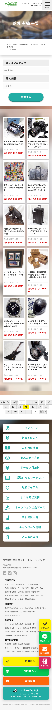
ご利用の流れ (21, 448)
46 (32, 407)
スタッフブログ (22, 632)
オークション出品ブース (25, 507)
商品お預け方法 (22, 458)
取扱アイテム (21, 488)
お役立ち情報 (10, 632)
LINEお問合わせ (40, 608)
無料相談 (30, 681)
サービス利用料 (22, 468)
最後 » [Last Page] (43, 411)
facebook (8, 635)
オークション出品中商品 (14, 624)
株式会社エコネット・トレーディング (24, 560)
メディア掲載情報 (23, 652)
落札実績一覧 (21, 517)
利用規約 (26, 648)
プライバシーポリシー (13, 648)
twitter (24, 635)
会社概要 (8, 644)
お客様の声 (35, 592)
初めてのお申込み (11, 608)
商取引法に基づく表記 (21, 644)
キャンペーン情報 (23, 527)
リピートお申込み (26, 608)
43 (13, 407)
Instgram (17, 635)
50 (8, 411)
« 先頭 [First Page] (15, 402)
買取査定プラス (10, 599)
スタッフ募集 (10, 652)
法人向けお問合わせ (27, 612)
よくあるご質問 (22, 498)
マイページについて (27, 596)
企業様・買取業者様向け (27, 599)
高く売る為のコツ (29, 628)
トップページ (21, 428)
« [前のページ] (22, 402)
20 (42, 402)
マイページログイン (12, 615)
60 (15, 411)
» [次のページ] (35, 411)
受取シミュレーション (24, 478)
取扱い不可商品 (10, 592)
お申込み (30, 661)
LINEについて (41, 596)
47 (39, 407)
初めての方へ (21, 438)
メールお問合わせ (11, 612)
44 (19, 407)
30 (48, 402)
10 (35, 402)
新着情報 (34, 648)
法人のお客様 (21, 537)
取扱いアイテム (37, 588)
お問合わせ (30, 671)
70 (22, 411)
